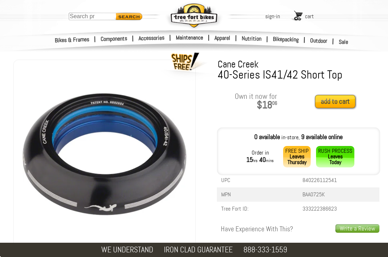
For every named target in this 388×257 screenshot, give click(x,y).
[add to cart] (337, 102)
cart (309, 16)
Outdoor (319, 41)
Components (114, 39)
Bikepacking (286, 39)
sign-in (272, 16)
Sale (343, 42)
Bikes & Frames (72, 40)
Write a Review (357, 228)
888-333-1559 (265, 250)
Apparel (222, 38)
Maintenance (189, 37)
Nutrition (251, 38)
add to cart (335, 101)
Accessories (151, 38)
